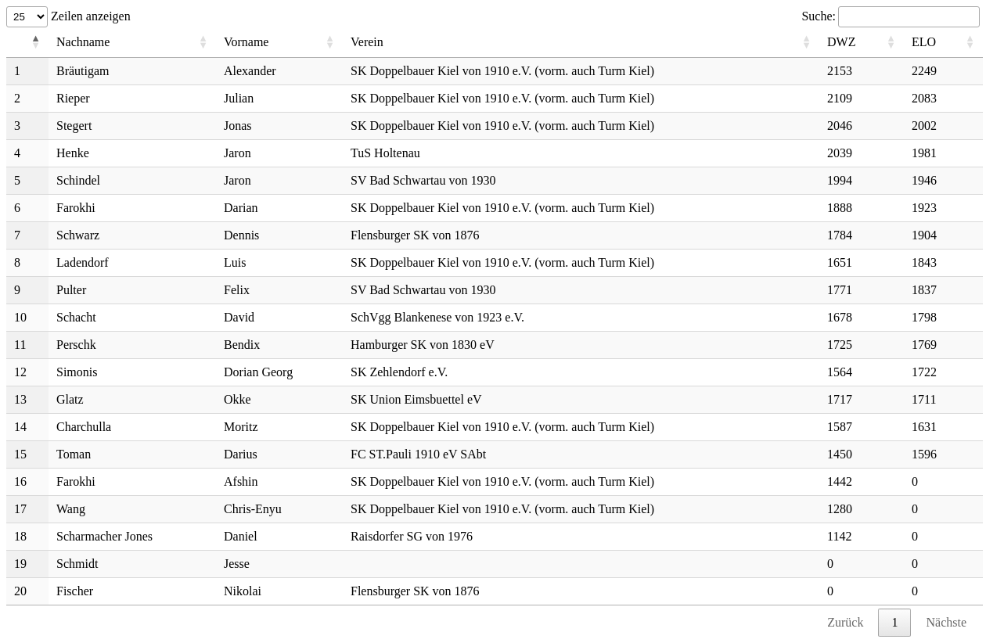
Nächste (946, 622)
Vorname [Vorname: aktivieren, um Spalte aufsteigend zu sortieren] (246, 41)
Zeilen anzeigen (68, 16)
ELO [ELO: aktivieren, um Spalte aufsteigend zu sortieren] (924, 41)
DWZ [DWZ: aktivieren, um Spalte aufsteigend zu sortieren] (841, 41)
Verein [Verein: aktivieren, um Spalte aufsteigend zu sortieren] (367, 41)
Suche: (890, 16)
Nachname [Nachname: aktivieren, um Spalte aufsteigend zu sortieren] (83, 41)
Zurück (845, 622)
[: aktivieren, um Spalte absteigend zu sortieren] (27, 42)
